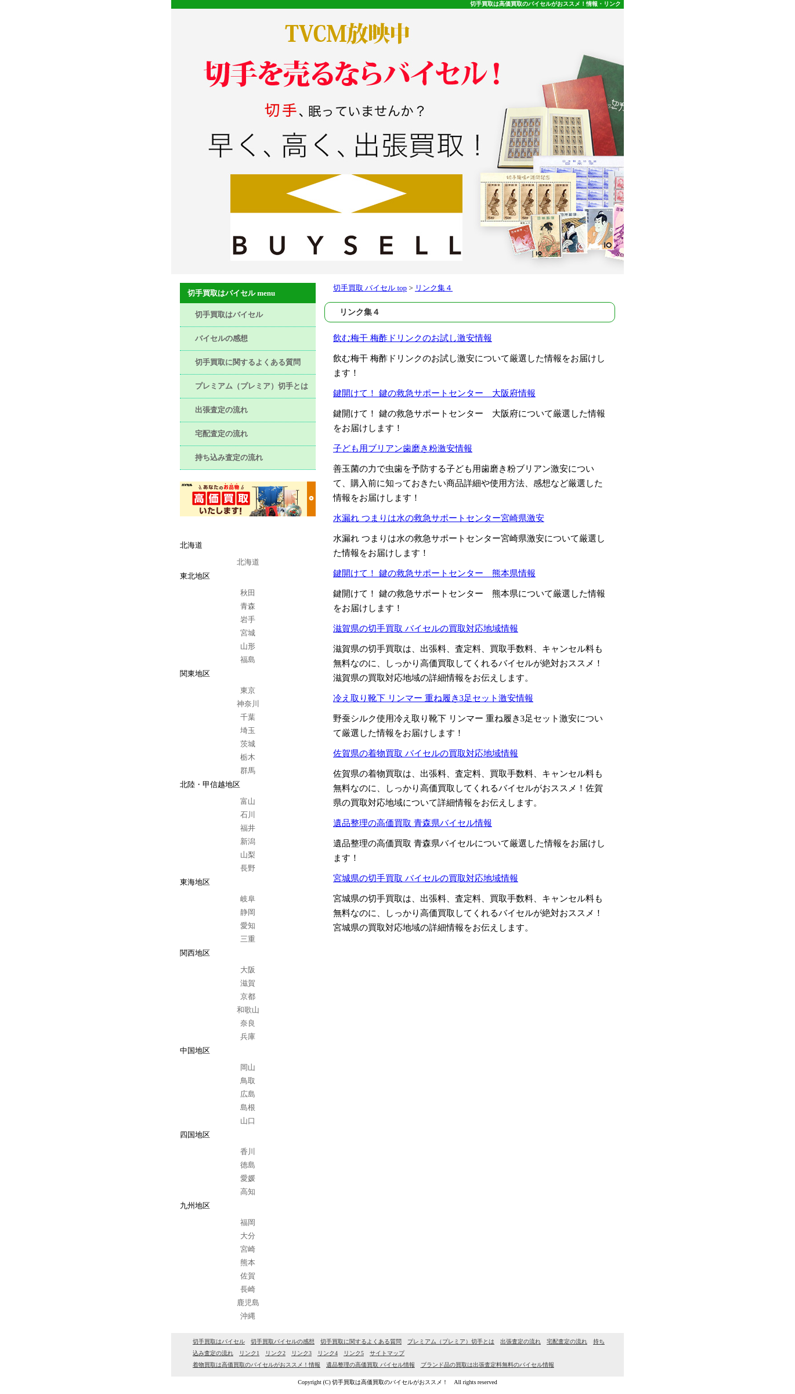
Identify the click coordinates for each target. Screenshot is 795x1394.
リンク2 (275, 1353)
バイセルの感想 (221, 338)
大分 (247, 1235)
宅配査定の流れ (221, 433)
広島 (247, 1094)
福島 (247, 659)
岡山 (247, 1067)
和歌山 (248, 1009)
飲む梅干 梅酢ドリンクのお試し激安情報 (412, 338)
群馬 (247, 770)
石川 (247, 814)
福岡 (247, 1222)
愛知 (247, 925)
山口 (247, 1120)
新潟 (247, 841)
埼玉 (247, 730)
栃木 (247, 757)
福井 (247, 828)
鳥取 (247, 1080)
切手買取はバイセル (229, 314)
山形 (247, 646)
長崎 (247, 1289)
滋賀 (247, 983)
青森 (247, 606)
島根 (247, 1107)
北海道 (248, 562)
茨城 (247, 743)
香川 (247, 1151)
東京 (247, 690)
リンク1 (249, 1353)
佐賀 (247, 1275)
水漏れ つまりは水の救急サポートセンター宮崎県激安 (438, 518)
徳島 (247, 1165)
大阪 (247, 969)
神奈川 (248, 703)
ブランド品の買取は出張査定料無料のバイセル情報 (487, 1364)
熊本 (247, 1262)
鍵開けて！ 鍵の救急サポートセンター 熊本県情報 (434, 573)
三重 (247, 939)
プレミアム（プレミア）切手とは (251, 386)
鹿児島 (248, 1302)
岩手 (247, 619)
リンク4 (327, 1353)
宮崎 (247, 1249)
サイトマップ (387, 1353)
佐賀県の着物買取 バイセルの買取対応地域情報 (425, 753)
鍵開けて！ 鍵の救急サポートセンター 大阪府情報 (434, 393)
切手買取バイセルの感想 (283, 1341)
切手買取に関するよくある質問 (248, 362)
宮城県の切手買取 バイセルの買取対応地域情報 (425, 878)
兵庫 (247, 1036)
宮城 (247, 632)
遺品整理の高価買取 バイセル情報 (370, 1364)
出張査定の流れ (221, 409)
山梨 (247, 854)
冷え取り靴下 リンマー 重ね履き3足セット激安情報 (433, 698)
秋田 (247, 592)
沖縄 (247, 1316)
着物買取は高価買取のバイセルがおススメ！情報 (256, 1364)
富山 (247, 801)
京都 (247, 996)
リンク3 (301, 1353)
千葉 (247, 717)
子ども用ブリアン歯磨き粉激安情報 (402, 448)
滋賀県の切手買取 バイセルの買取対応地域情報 (425, 628)
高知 (247, 1191)
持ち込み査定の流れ (229, 457)
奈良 (247, 1023)
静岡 (247, 912)
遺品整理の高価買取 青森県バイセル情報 (412, 823)
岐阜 (247, 898)
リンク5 (354, 1353)
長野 (247, 868)
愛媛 (247, 1178)
